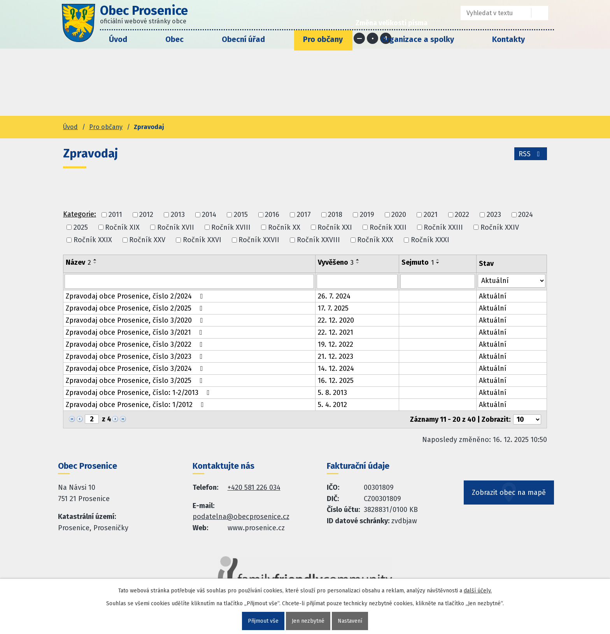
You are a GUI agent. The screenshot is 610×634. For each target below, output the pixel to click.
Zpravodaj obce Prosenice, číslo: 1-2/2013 (139, 392)
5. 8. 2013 (332, 392)
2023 (494, 215)
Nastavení (350, 621)
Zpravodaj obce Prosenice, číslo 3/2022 (136, 344)
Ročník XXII (388, 227)
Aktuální (493, 296)
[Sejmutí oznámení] (437, 281)
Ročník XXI (334, 227)
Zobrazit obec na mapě (509, 492)
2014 (209, 215)
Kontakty (508, 39)
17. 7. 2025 (333, 308)
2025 (81, 227)
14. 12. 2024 (336, 368)
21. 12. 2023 (335, 356)
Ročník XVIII (231, 227)
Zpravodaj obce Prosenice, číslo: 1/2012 (136, 404)
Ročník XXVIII (318, 240)
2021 (431, 215)
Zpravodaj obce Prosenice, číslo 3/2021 (135, 332)
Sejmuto (417, 262)
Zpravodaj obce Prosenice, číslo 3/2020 (136, 320)
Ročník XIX (122, 227)
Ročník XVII (175, 227)
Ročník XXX (375, 240)
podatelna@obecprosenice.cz (241, 516)
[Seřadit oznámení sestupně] (95, 262)
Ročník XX (284, 227)
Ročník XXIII (443, 227)
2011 (115, 215)
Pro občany (323, 39)
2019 (367, 215)
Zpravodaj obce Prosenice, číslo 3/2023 (136, 356)
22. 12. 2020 (336, 320)
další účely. (478, 590)
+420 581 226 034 (254, 487)
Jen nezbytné (308, 621)
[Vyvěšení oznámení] (357, 281)
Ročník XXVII (258, 240)
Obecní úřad (243, 39)
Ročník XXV (147, 240)
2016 (272, 215)
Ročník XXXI (430, 240)
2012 (146, 215)
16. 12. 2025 (336, 380)
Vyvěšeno (336, 262)
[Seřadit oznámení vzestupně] (95, 259)
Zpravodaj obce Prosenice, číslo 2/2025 (136, 308)
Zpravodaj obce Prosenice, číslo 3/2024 (136, 368)
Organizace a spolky (417, 39)
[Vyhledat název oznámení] (189, 281)
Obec (174, 39)
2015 (241, 215)
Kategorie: (79, 214)
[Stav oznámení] (511, 281)
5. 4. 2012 (332, 404)
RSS (531, 154)
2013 (178, 215)
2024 (525, 215)
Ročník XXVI (202, 240)
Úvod (118, 39)
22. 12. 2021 (335, 332)
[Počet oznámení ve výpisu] (527, 419)
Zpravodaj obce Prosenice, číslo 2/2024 (136, 296)
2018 (335, 215)
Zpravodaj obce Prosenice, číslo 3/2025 (136, 380)
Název (78, 262)
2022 (462, 215)
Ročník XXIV (499, 227)
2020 (398, 215)
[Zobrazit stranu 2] (92, 419)
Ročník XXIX (93, 240)
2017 (304, 215)
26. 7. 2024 (334, 296)
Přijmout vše (263, 621)
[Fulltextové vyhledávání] (490, 13)
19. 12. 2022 (335, 344)
